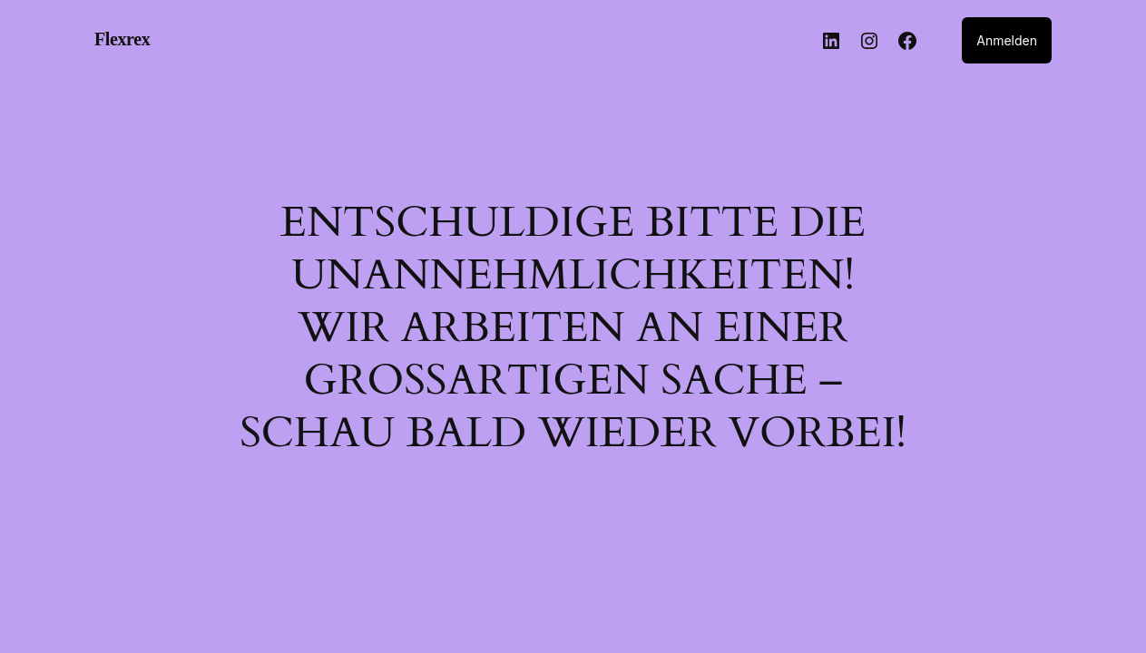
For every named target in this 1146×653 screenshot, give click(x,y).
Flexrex (122, 39)
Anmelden (1006, 40)
